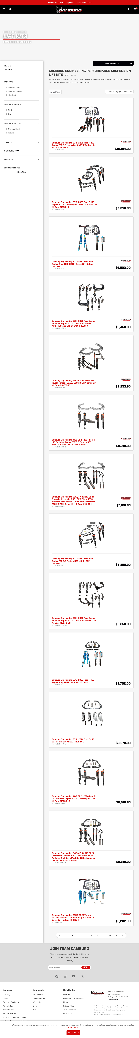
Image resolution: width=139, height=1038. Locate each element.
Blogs (35, 1006)
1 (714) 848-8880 (113, 999)
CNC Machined (13, 128)
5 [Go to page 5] (97, 935)
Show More (21, 172)
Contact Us (67, 995)
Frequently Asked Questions (73, 998)
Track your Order (69, 1010)
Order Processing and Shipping (14, 1017)
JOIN (85, 968)
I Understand (73, 1032)
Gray (9, 113)
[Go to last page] (122, 935)
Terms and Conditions (11, 1002)
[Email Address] (69, 967)
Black (9, 110)
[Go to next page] (116, 935)
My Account (67, 1013)
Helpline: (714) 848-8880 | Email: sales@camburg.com (69, 3)
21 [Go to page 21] (110, 935)
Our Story (6, 995)
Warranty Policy (8, 1010)
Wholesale (37, 1002)
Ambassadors (38, 995)
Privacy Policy (73, 1027)
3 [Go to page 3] (85, 935)
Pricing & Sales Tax (9, 1013)
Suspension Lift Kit (14, 87)
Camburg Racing (39, 998)
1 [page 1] (72, 935)
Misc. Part (11, 94)
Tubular (10, 132)
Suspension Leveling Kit (16, 91)
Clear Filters (8, 70)
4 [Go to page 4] (91, 935)
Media (35, 1010)
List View (55, 92)
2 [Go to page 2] (78, 935)
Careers (5, 998)
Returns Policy (68, 1006)
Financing (66, 1002)
